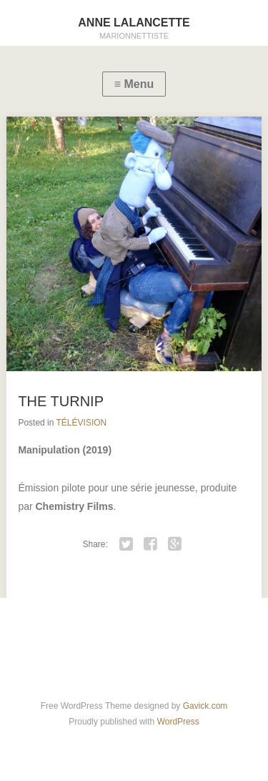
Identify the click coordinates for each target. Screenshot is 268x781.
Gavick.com (205, 706)
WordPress (178, 722)
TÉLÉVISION (81, 423)
